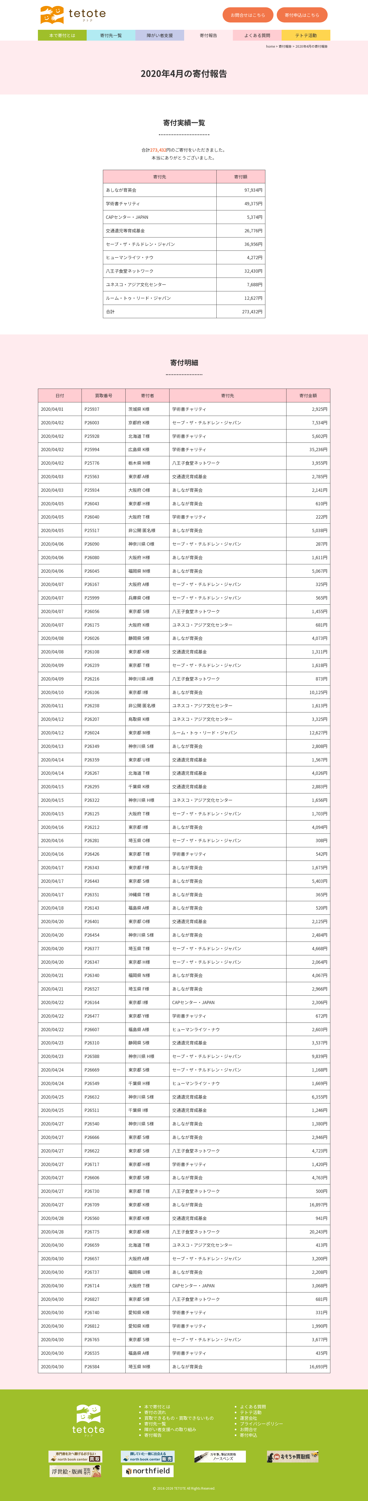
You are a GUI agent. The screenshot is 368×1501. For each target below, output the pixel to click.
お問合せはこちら (248, 15)
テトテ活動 (306, 35)
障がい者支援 (160, 35)
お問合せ (248, 1429)
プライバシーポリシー (261, 1423)
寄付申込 (248, 1435)
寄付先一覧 (111, 35)
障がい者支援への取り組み (170, 1429)
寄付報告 (208, 35)
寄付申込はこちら (302, 15)
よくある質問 (257, 35)
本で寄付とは (62, 35)
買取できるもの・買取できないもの (179, 1418)
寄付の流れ (155, 1412)
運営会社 (248, 1418)
